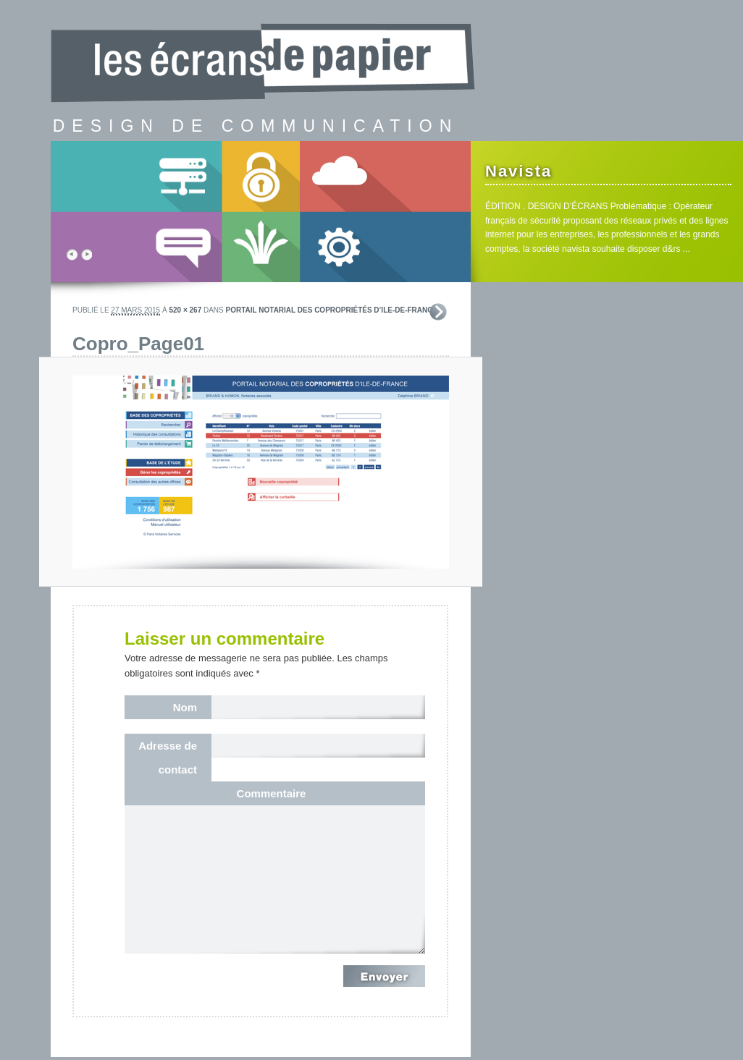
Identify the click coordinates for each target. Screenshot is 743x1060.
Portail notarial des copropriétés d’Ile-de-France (332, 310)
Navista (518, 171)
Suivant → (438, 312)
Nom (185, 707)
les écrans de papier (268, 47)
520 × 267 (185, 310)
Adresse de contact (167, 757)
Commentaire (271, 793)
